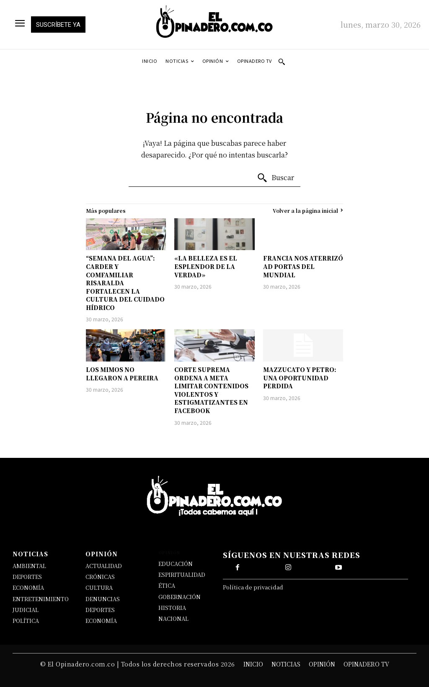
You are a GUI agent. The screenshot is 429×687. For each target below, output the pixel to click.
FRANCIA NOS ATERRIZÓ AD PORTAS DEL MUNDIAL (303, 266)
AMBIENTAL (29, 566)
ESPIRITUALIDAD (181, 575)
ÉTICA (166, 585)
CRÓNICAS (100, 577)
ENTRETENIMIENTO (41, 599)
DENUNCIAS (102, 599)
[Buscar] (275, 178)
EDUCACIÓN (175, 564)
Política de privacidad (253, 587)
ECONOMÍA (28, 587)
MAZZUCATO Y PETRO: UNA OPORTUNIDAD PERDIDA (299, 377)
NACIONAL (173, 618)
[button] (281, 61)
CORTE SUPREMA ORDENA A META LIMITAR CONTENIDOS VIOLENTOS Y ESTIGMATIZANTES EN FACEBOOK (211, 390)
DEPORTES (27, 577)
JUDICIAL (26, 610)
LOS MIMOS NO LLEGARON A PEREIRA (122, 373)
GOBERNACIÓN (179, 597)
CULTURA (99, 587)
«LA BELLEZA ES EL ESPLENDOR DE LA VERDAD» (205, 266)
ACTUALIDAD (103, 566)
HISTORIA (172, 608)
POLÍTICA (26, 621)
